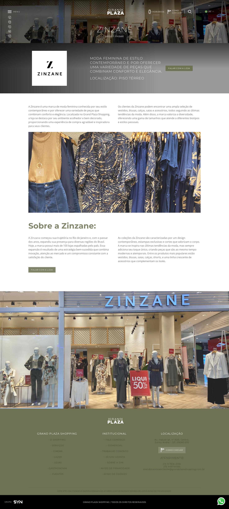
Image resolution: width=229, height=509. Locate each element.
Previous (40, 185)
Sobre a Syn (115, 462)
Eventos (58, 474)
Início (108, 36)
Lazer (58, 457)
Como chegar (174, 450)
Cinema (58, 451)
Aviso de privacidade (115, 468)
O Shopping (58, 439)
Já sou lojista (115, 457)
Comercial (115, 445)
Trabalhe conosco (115, 451)
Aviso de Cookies (115, 474)
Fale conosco (115, 439)
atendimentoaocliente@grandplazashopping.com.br (174, 469)
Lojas (58, 462)
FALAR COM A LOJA (179, 68)
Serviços (58, 445)
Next (189, 185)
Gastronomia (58, 468)
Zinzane (35, 250)
